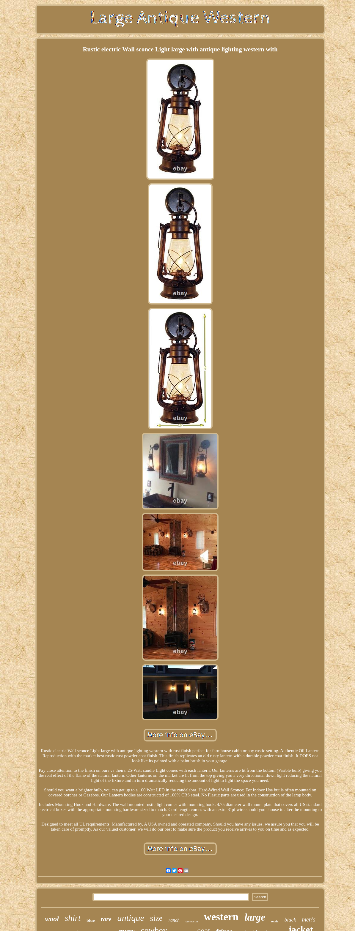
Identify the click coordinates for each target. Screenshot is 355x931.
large (254, 917)
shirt (73, 918)
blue (91, 920)
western (221, 917)
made (274, 921)
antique (130, 918)
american (192, 921)
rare (106, 919)
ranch (174, 920)
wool (52, 919)
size (156, 918)
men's (308, 919)
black (290, 920)
